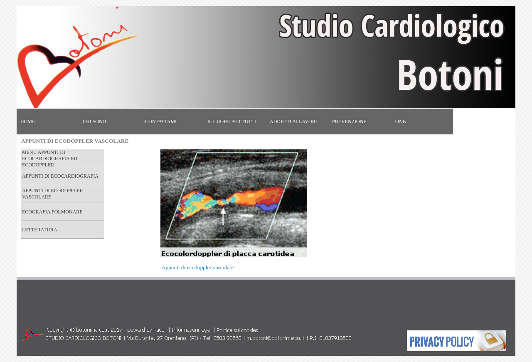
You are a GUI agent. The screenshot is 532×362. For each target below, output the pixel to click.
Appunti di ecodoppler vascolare (198, 267)
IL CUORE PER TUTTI (231, 121)
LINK (400, 121)
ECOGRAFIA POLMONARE (52, 212)
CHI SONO (94, 121)
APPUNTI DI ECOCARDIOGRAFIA (60, 176)
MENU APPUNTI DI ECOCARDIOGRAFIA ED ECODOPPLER (49, 158)
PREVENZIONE (349, 121)
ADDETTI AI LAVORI (293, 121)
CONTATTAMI (161, 121)
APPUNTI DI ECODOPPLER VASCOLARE (52, 194)
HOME (27, 121)
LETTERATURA (39, 230)
